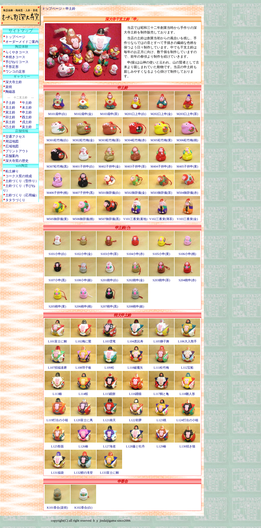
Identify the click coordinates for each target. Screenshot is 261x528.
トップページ (52, 8)
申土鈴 (70, 8)
